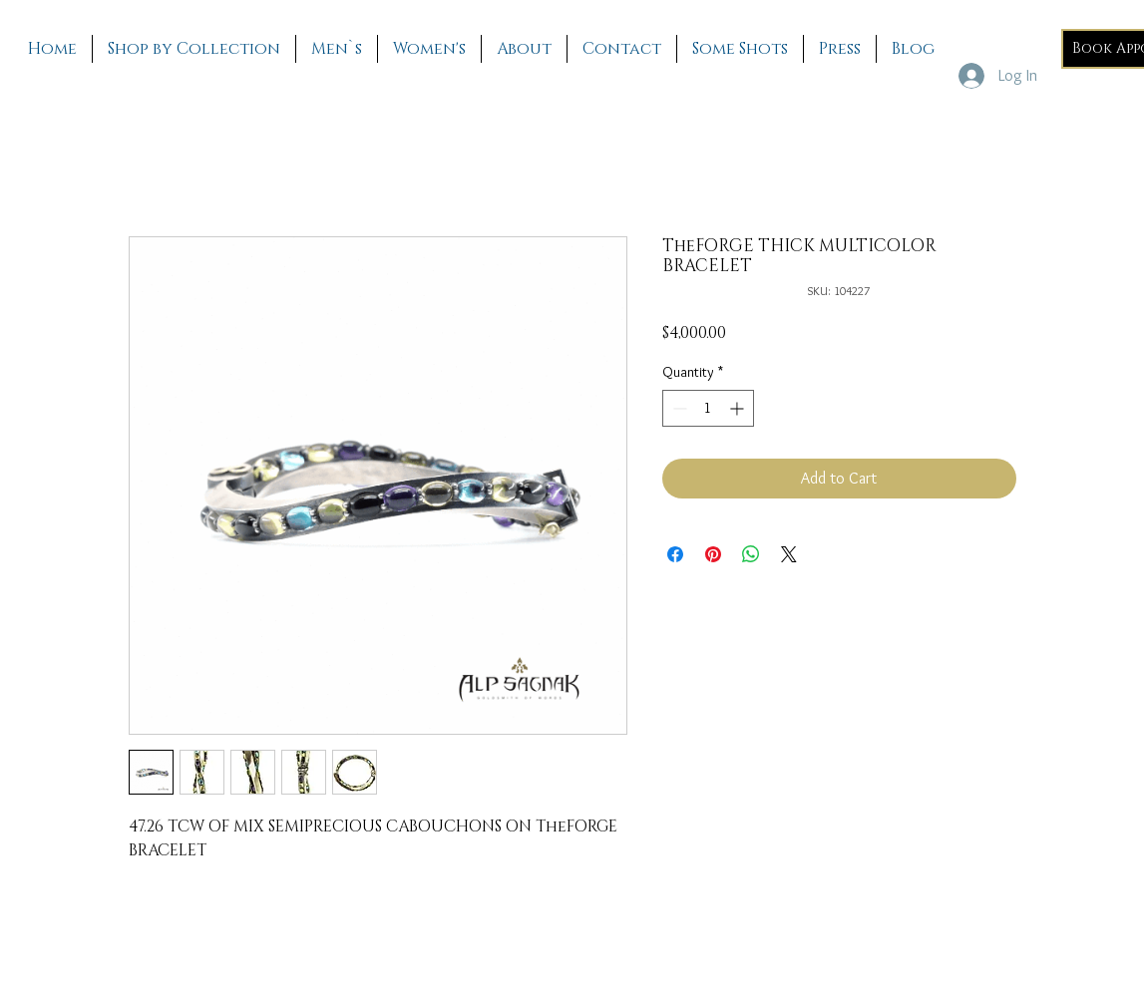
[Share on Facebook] (675, 554)
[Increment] (738, 408)
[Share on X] (789, 554)
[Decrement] (677, 408)
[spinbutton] (708, 408)
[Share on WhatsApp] (751, 554)
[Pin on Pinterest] (713, 554)
